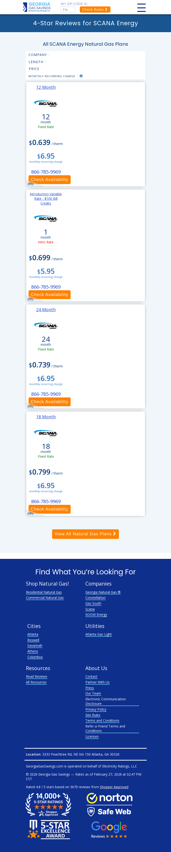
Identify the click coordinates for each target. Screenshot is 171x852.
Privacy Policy (95, 709)
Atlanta (32, 634)
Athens (32, 651)
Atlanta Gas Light (98, 634)
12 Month (46, 87)
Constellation (95, 597)
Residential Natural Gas (44, 592)
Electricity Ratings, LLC (119, 766)
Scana (90, 609)
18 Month (46, 417)
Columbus (35, 657)
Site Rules (92, 715)
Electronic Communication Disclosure (105, 701)
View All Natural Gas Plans (86, 533)
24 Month (46, 309)
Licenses (92, 736)
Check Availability (49, 179)
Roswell (33, 640)
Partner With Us (97, 682)
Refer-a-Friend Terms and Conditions (105, 728)
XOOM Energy (96, 614)
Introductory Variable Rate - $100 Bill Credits (46, 198)
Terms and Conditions (102, 720)
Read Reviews (36, 676)
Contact (91, 676)
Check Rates (95, 9)
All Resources (36, 682)
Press (89, 688)
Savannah (34, 645)
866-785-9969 (46, 172)
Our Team (93, 693)
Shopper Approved (114, 787)
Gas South (93, 603)
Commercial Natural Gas (45, 597)
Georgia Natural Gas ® (103, 592)
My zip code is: (74, 4)
